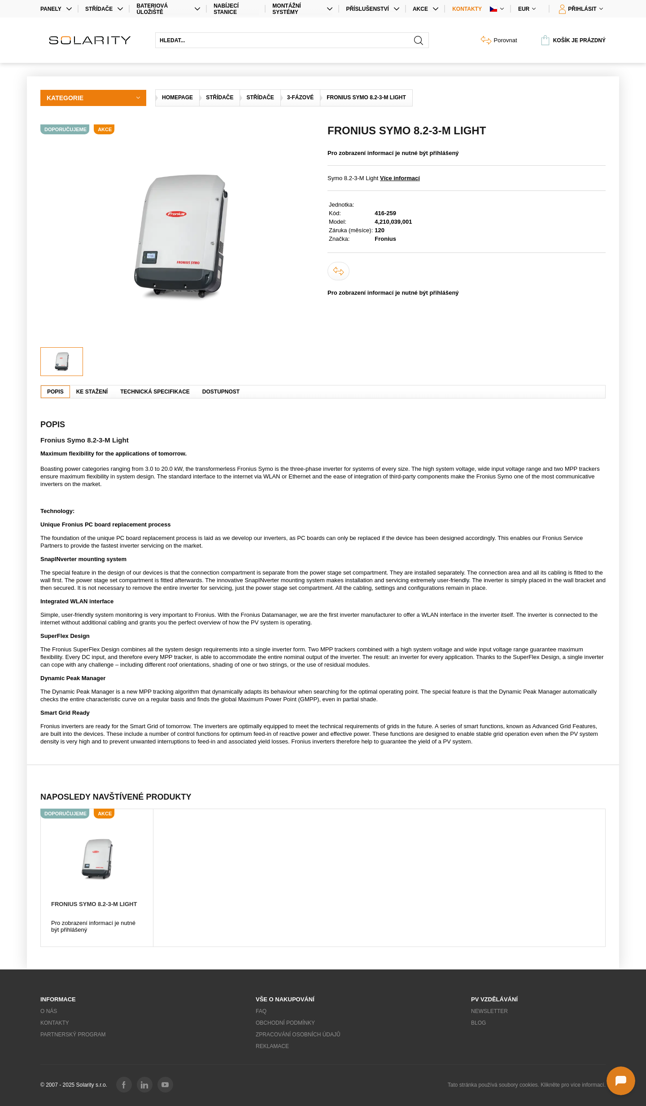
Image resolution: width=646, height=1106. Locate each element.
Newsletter (489, 1011)
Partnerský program (73, 1034)
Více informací (400, 178)
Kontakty (467, 9)
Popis (55, 392)
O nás (48, 1011)
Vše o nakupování (285, 999)
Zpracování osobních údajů (298, 1034)
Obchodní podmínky (285, 1023)
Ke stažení (92, 392)
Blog (478, 1023)
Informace (58, 999)
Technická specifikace (155, 392)
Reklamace (272, 1046)
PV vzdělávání (494, 999)
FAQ (261, 1011)
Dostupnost (221, 392)
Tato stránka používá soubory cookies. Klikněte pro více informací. (527, 1085)
